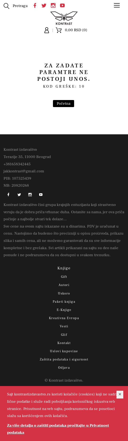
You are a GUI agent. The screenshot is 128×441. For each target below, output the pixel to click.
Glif (64, 335)
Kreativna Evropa (64, 318)
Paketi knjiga (64, 302)
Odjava (64, 368)
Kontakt (64, 343)
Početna (63, 103)
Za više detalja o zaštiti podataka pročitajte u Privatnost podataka (58, 429)
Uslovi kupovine (64, 351)
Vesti (64, 326)
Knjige (64, 268)
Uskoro (64, 293)
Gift (64, 277)
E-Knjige (64, 310)
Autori (64, 285)
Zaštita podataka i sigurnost (64, 359)
